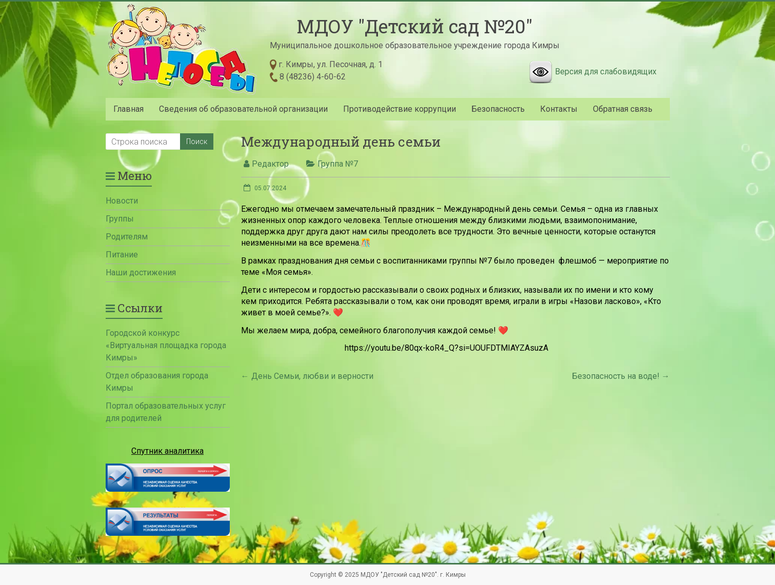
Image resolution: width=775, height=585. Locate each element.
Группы (120, 219)
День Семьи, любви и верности (307, 376)
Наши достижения (141, 272)
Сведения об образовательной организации (243, 109)
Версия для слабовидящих (606, 71)
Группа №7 (337, 164)
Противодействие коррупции (399, 109)
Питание (122, 254)
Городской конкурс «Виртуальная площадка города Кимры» (166, 345)
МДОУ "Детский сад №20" (414, 26)
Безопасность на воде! (621, 376)
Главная (128, 109)
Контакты (559, 109)
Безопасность (498, 109)
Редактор (270, 164)
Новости (122, 201)
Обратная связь (622, 109)
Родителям (127, 236)
